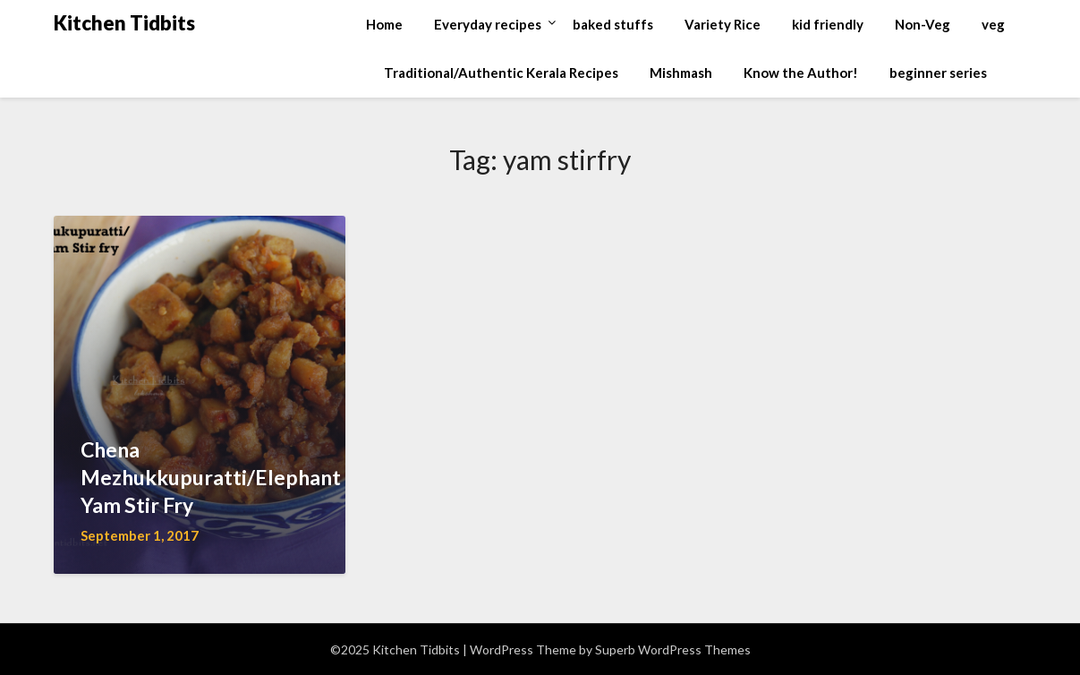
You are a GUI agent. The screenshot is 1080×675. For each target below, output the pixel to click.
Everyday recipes (487, 24)
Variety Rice (723, 24)
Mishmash (681, 72)
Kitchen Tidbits (124, 23)
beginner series (938, 72)
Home (384, 24)
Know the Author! (801, 72)
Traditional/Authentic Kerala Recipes (501, 72)
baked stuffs (613, 24)
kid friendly (827, 24)
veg (993, 24)
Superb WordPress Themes (673, 649)
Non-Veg (922, 24)
